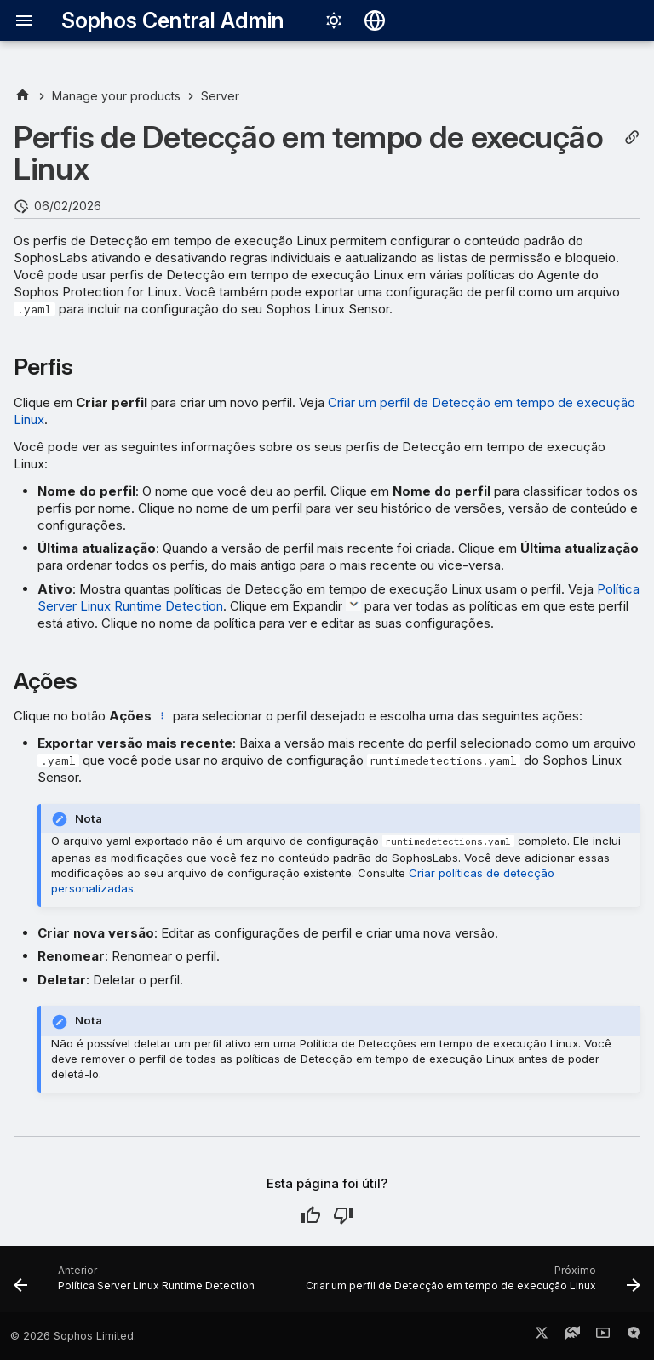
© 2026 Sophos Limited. (73, 1335)
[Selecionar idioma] (375, 20)
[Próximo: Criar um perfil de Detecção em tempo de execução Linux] (471, 1284)
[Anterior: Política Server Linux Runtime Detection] (136, 1284)
